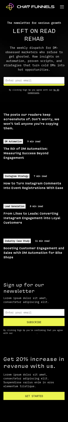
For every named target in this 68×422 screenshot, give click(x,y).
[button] (61, 7)
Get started (34, 396)
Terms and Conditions (25, 333)
